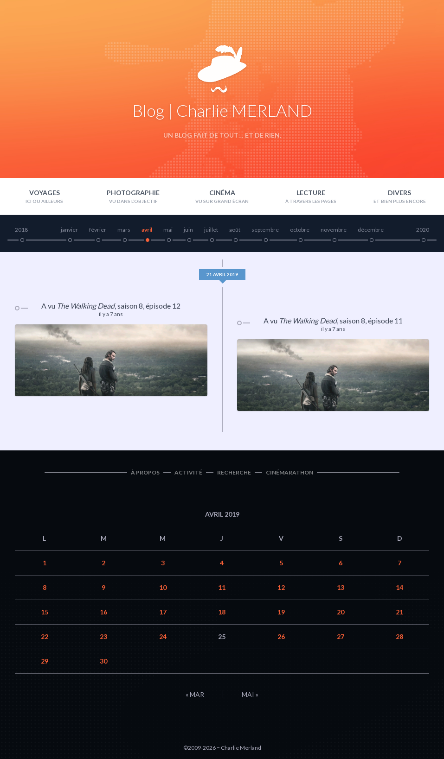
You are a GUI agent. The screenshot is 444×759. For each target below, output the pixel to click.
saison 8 (130, 305)
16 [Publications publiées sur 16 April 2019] (103, 612)
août (234, 229)
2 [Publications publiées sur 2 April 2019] (103, 563)
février (97, 229)
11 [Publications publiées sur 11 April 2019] (221, 587)
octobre (299, 229)
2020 (422, 229)
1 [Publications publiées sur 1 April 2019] (44, 563)
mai (168, 229)
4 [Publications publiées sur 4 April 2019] (222, 563)
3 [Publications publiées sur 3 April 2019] (163, 563)
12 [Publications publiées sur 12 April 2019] (281, 587)
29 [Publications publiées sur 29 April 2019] (44, 661)
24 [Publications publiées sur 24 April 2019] (163, 636)
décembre (371, 229)
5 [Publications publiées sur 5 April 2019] (281, 563)
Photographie (133, 192)
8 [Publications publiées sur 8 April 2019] (44, 587)
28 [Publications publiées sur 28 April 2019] (399, 636)
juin (188, 229)
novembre (334, 229)
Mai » (250, 694)
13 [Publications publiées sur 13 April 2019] (340, 587)
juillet (211, 229)
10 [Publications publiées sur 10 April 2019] (163, 587)
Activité (188, 472)
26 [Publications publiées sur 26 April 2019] (281, 636)
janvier (69, 229)
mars (123, 229)
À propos (145, 472)
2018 (21, 229)
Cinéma (222, 192)
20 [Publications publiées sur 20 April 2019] (340, 612)
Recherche (234, 472)
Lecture (310, 192)
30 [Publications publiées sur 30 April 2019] (103, 661)
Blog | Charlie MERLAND (222, 110)
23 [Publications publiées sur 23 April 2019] (103, 636)
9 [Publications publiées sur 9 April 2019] (103, 587)
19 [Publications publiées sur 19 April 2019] (281, 612)
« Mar (195, 694)
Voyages (44, 192)
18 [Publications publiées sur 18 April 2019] (221, 612)
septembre (265, 229)
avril (147, 229)
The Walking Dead (86, 305)
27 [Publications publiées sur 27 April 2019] (340, 636)
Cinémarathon (289, 472)
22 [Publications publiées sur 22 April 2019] (44, 636)
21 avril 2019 (222, 274)
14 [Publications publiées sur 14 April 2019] (399, 587)
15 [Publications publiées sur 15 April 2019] (44, 612)
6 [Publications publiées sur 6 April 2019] (340, 563)
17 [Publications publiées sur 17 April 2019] (163, 612)
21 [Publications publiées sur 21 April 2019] (399, 612)
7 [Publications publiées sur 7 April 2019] (399, 563)
